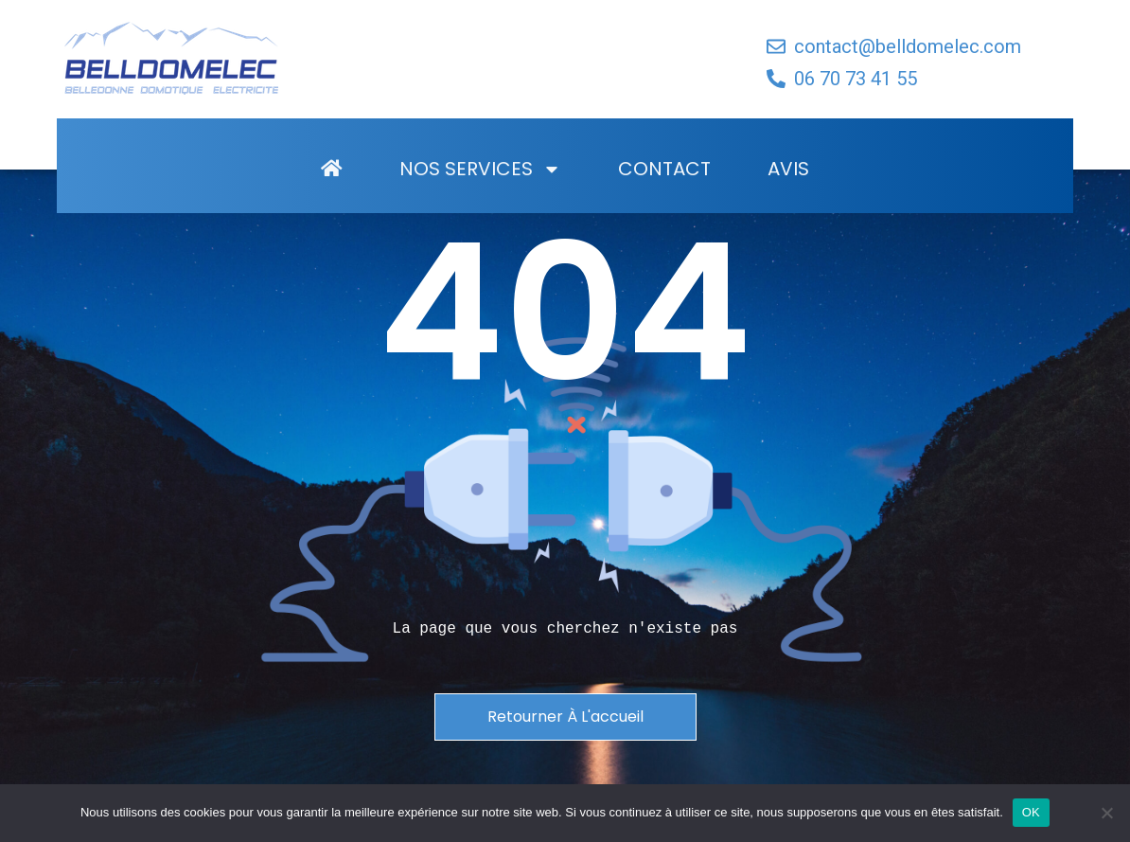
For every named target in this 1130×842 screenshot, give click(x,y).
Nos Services (480, 193)
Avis (788, 193)
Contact (664, 193)
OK (1031, 812)
